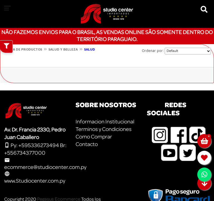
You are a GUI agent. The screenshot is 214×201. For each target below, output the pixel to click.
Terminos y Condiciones (104, 129)
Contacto (87, 144)
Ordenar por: (153, 50)
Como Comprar (94, 137)
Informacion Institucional (105, 122)
